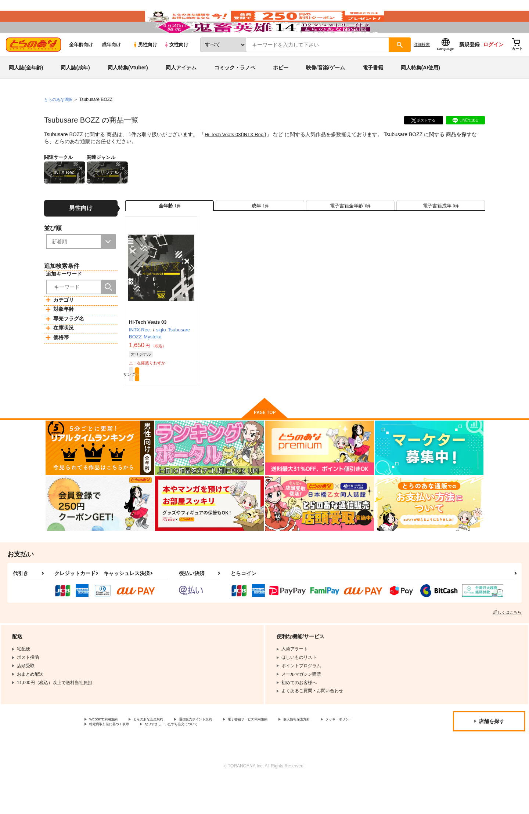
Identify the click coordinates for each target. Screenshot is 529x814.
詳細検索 (422, 66)
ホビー (280, 89)
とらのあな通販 (59, 121)
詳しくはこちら (507, 644)
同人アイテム (181, 89)
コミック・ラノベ (234, 89)
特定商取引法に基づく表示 (166, 757)
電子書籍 (373, 89)
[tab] (260, 231)
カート (177, 404)
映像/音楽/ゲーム (325, 89)
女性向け (176, 66)
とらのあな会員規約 (162, 751)
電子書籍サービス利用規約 (284, 751)
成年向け (111, 66)
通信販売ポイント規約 (220, 751)
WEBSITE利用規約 (108, 751)
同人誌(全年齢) (26, 89)
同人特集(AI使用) (420, 89)
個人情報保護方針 (344, 751)
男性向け (145, 66)
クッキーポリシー (107, 757)
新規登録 (469, 66)
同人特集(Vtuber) (128, 89)
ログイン (493, 66)
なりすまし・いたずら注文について (244, 757)
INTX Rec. (257, 156)
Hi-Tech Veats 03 (224, 156)
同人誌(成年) (75, 89)
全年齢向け (81, 66)
